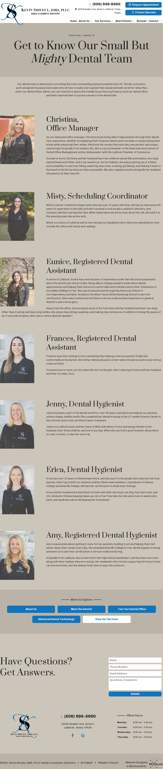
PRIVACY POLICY (108, 762)
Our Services (104, 21)
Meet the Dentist (81, 609)
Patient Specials (143, 12)
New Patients (125, 21)
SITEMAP (87, 762)
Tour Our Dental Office (132, 609)
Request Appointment (143, 4)
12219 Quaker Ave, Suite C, (78, 725)
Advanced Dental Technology (56, 619)
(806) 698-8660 (104, 4)
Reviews (142, 21)
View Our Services (106, 619)
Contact (155, 21)
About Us (86, 21)
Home (73, 21)
